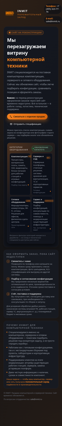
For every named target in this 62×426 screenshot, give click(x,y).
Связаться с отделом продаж (27, 116)
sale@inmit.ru (53, 21)
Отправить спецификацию (25, 124)
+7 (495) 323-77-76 (52, 9)
